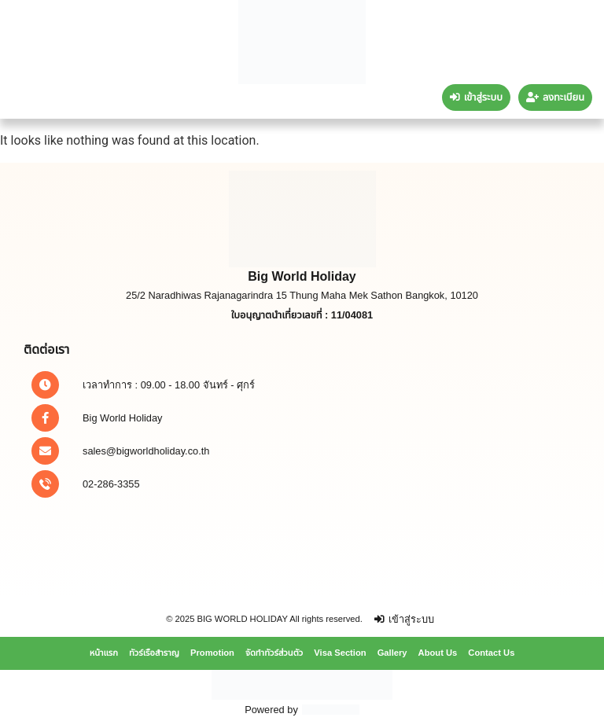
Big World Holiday (122, 418)
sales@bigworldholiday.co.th (146, 451)
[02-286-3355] (45, 484)
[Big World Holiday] (45, 418)
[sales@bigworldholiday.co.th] (45, 451)
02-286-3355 (111, 484)
